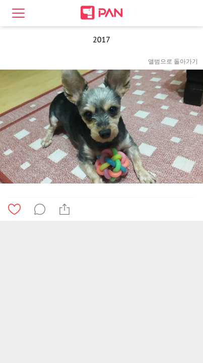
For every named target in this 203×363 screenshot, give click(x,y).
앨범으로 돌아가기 (173, 61)
